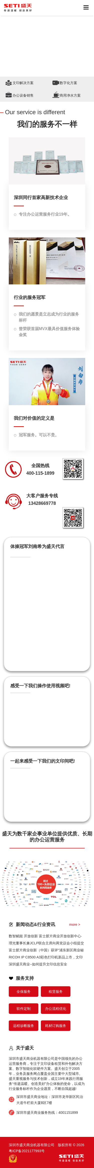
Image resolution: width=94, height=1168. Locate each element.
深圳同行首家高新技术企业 (41, 197)
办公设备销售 (23, 95)
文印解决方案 (23, 83)
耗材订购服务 (55, 1026)
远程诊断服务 (23, 1026)
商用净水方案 (70, 95)
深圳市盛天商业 (28, 1097)
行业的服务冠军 (29, 297)
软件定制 (24, 1009)
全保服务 (24, 992)
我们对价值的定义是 (34, 418)
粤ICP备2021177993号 (27, 1151)
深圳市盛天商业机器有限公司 (31, 1059)
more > (74, 925)
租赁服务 (56, 992)
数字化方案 (68, 83)
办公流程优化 (55, 1009)
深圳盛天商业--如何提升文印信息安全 (38, 964)
